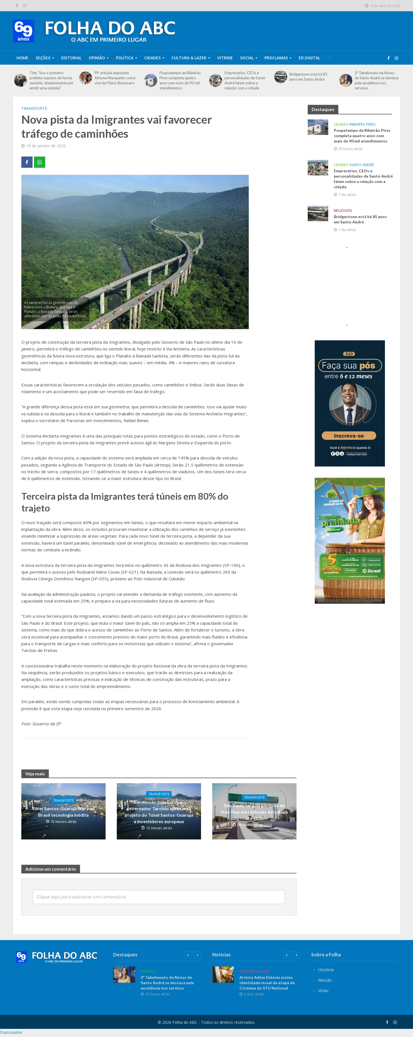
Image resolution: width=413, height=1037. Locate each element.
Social (247, 57)
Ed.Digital (309, 57)
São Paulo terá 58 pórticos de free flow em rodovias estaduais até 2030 (254, 812)
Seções (43, 57)
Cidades (152, 57)
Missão (325, 990)
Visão (323, 1000)
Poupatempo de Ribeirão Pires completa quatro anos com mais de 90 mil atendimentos (180, 80)
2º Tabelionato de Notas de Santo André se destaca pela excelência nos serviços (376, 80)
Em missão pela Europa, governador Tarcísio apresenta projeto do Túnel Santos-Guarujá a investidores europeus (159, 811)
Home (22, 57)
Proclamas (276, 57)
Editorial (71, 57)
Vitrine (225, 57)
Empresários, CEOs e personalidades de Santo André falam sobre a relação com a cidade (245, 80)
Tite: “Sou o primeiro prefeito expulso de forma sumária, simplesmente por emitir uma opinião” (51, 80)
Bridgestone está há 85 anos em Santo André (308, 76)
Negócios (343, 210)
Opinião (97, 57)
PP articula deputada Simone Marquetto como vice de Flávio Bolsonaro (115, 78)
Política (124, 57)
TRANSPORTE (34, 108)
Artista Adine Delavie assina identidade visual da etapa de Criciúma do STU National (267, 992)
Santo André (362, 164)
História (326, 979)
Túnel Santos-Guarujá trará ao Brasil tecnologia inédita (63, 812)
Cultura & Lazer (189, 57)
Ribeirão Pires (363, 124)
